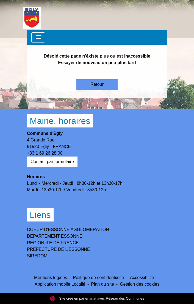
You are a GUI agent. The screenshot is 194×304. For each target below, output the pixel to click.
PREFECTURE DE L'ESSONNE (58, 249)
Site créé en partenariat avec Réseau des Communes (97, 298)
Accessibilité (142, 277)
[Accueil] (32, 15)
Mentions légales (50, 277)
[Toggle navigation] (38, 37)
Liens (40, 215)
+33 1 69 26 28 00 (44, 153)
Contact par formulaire (52, 161)
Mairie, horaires (60, 121)
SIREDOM (37, 256)
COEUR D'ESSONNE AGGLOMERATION (68, 229)
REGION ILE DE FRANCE (53, 242)
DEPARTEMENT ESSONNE (54, 236)
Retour (97, 84)
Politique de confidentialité (98, 277)
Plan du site (102, 284)
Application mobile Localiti (60, 284)
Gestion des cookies (139, 284)
